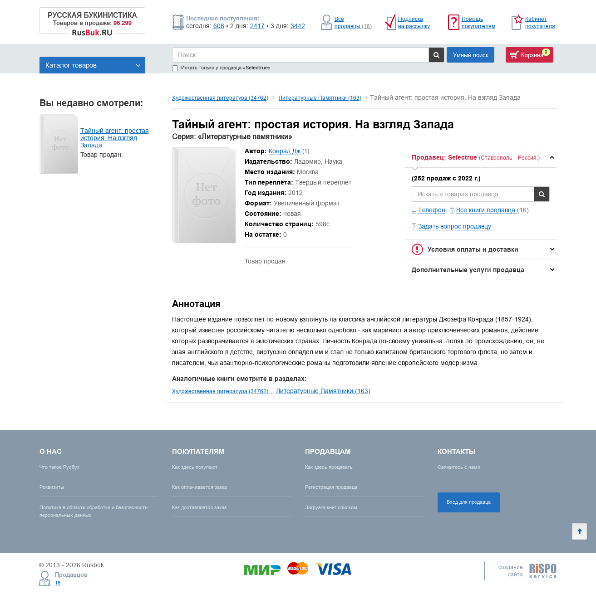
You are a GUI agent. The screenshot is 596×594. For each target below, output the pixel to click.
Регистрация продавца (331, 487)
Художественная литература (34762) (220, 97)
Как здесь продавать (329, 467)
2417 (257, 25)
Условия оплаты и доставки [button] (473, 249)
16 (57, 582)
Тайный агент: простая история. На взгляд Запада (114, 138)
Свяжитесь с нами (459, 467)
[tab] (481, 157)
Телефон (431, 210)
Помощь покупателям (478, 22)
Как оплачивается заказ (199, 487)
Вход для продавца (469, 502)
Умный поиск (470, 54)
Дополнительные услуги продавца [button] (468, 269)
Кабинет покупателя (540, 22)
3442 (298, 25)
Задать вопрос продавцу (454, 226)
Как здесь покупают (194, 467)
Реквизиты (51, 487)
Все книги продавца (486, 210)
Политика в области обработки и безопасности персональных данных (93, 511)
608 (218, 25)
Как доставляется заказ (199, 507)
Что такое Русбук (59, 467)
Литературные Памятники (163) (320, 97)
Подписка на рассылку (414, 22)
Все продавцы (353, 22)
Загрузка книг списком (331, 507)
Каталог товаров (93, 65)
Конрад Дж (284, 151)
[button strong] (481, 157)
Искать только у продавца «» (221, 67)
